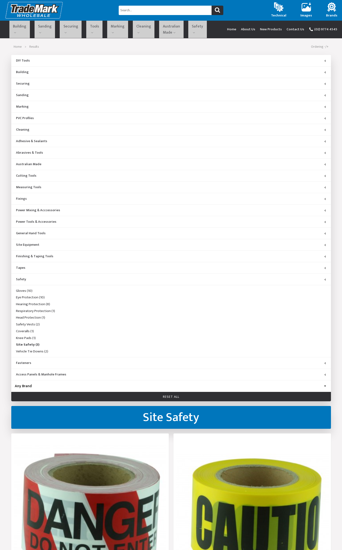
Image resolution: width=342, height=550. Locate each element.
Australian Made (135, 29)
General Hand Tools (31, 235)
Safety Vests (28, 326)
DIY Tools (23, 62)
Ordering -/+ (320, 48)
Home (231, 30)
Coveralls (25, 333)
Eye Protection (30, 299)
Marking (89, 29)
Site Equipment (27, 246)
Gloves (24, 292)
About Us (248, 30)
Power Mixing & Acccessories (38, 212)
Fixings (21, 200)
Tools (72, 29)
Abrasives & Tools (29, 154)
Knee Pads (26, 340)
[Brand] (171, 388)
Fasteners (23, 364)
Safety (159, 29)
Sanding (35, 29)
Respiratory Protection (35, 313)
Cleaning (109, 29)
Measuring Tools (28, 189)
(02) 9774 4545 (323, 30)
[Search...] (165, 10)
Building (15, 29)
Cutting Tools (26, 177)
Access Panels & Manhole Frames (41, 376)
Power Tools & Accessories (36, 223)
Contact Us (295, 30)
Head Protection (30, 319)
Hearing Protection (33, 306)
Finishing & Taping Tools (34, 258)
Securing (54, 29)
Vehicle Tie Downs (32, 353)
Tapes (20, 269)
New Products (271, 30)
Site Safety (27, 346)
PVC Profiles (25, 120)
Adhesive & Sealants (31, 143)
